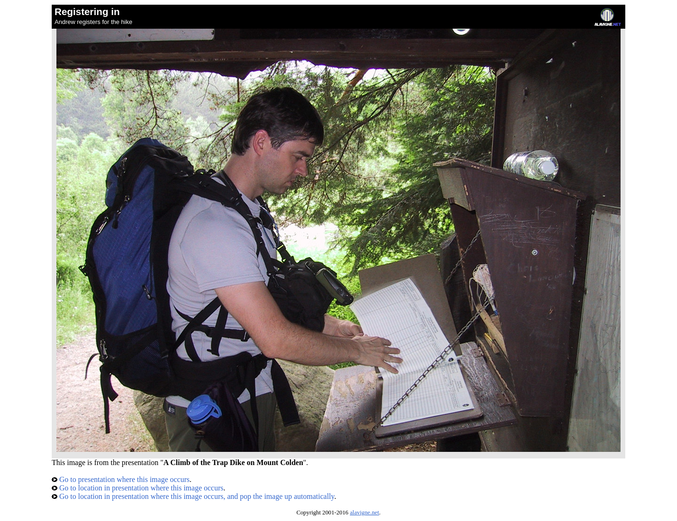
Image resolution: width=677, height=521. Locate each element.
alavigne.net (364, 512)
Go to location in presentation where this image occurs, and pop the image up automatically (193, 496)
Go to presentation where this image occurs (120, 479)
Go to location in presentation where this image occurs (137, 488)
